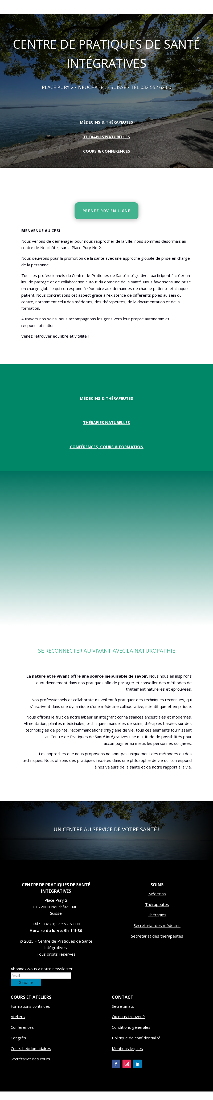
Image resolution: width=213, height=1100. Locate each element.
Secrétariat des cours (30, 1067)
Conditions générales (131, 1035)
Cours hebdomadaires (31, 1057)
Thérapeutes (157, 913)
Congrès (18, 1046)
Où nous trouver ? (128, 1025)
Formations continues (30, 1014)
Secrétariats (123, 1014)
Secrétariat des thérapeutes (157, 944)
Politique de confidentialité (136, 1046)
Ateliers (18, 1025)
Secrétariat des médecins (157, 934)
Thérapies (157, 923)
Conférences (22, 1035)
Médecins (157, 902)
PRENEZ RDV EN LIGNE (107, 219)
